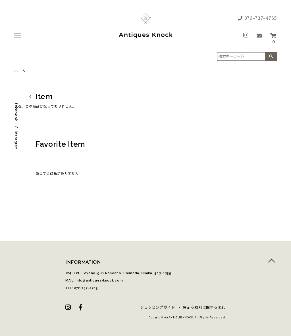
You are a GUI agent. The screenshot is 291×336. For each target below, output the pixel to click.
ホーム (20, 71)
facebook (16, 112)
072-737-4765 (257, 17)
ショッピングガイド (157, 307)
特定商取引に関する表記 (204, 307)
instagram (16, 140)
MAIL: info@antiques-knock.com (94, 280)
